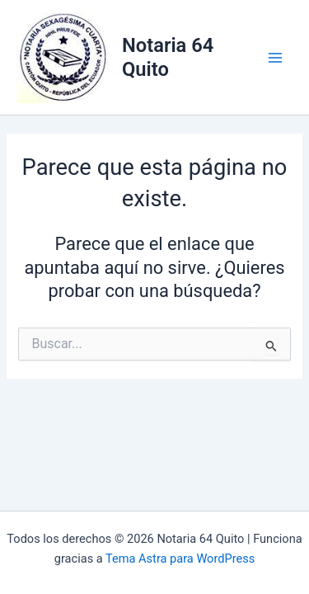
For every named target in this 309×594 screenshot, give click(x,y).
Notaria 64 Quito (167, 57)
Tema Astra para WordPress (180, 558)
